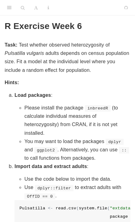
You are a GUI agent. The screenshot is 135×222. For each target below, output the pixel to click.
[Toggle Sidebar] (9, 7)
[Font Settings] (36, 7)
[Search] (22, 7)
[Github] (126, 7)
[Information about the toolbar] (48, 7)
